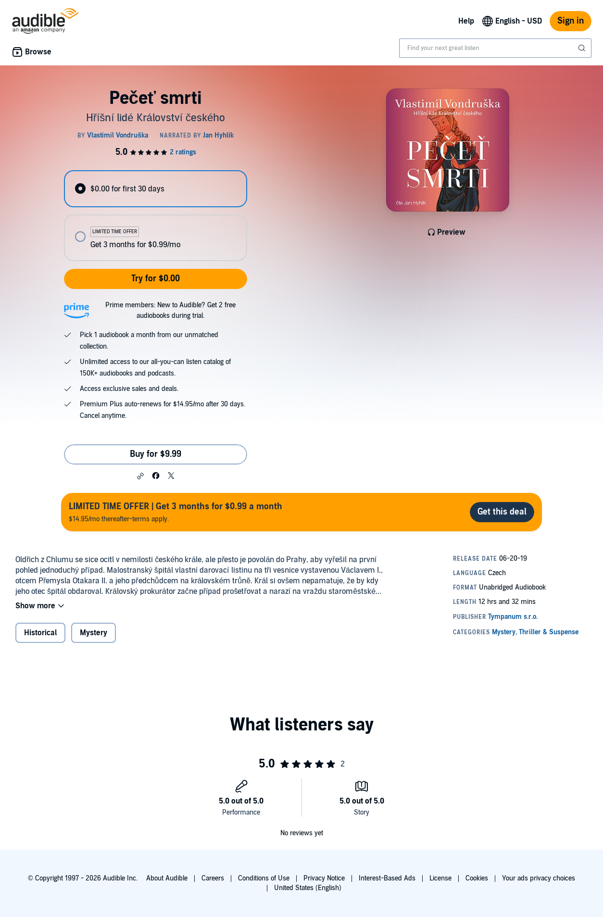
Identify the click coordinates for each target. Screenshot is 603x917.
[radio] (155, 188)
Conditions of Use (263, 878)
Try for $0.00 (155, 279)
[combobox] (495, 48)
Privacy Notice (324, 878)
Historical (40, 633)
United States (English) (307, 888)
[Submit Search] (582, 48)
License (440, 878)
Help (466, 21)
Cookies (476, 878)
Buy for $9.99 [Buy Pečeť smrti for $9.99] (155, 454)
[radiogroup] (155, 215)
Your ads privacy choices (538, 878)
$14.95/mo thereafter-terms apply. (175, 512)
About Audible (167, 878)
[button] (140, 476)
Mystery (93, 633)
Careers (212, 878)
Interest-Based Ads (387, 878)
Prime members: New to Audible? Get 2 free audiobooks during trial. (170, 310)
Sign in (570, 21)
